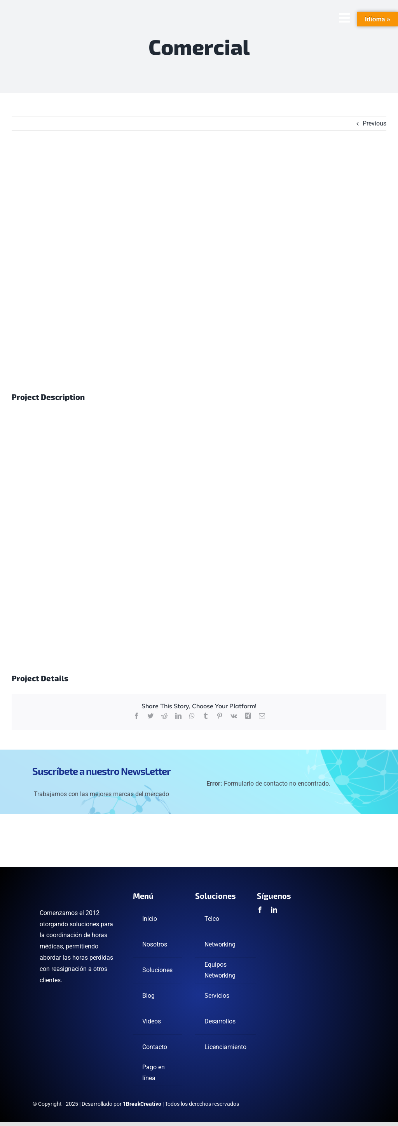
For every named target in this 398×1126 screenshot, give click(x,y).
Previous (374, 123)
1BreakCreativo (142, 1104)
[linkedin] (274, 909)
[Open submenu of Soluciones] (170, 970)
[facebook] (260, 909)
